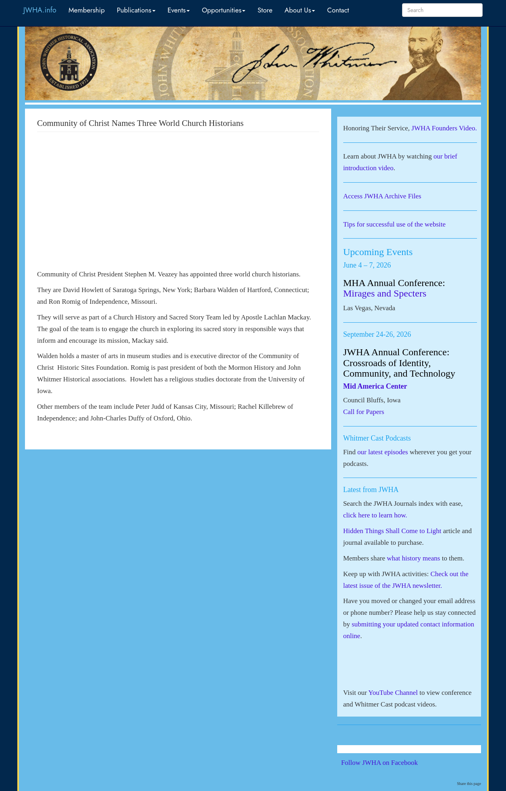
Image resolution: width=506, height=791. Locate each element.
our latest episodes (382, 452)
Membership (86, 10)
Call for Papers (363, 412)
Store (264, 10)
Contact (338, 10)
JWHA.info (39, 10)
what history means (413, 558)
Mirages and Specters (385, 293)
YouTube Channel (393, 692)
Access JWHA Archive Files (382, 196)
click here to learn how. (375, 515)
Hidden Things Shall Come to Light (392, 531)
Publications (136, 10)
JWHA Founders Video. (444, 128)
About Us (299, 10)
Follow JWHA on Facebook (390, 762)
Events (179, 10)
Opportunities (223, 10)
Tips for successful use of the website (394, 224)
